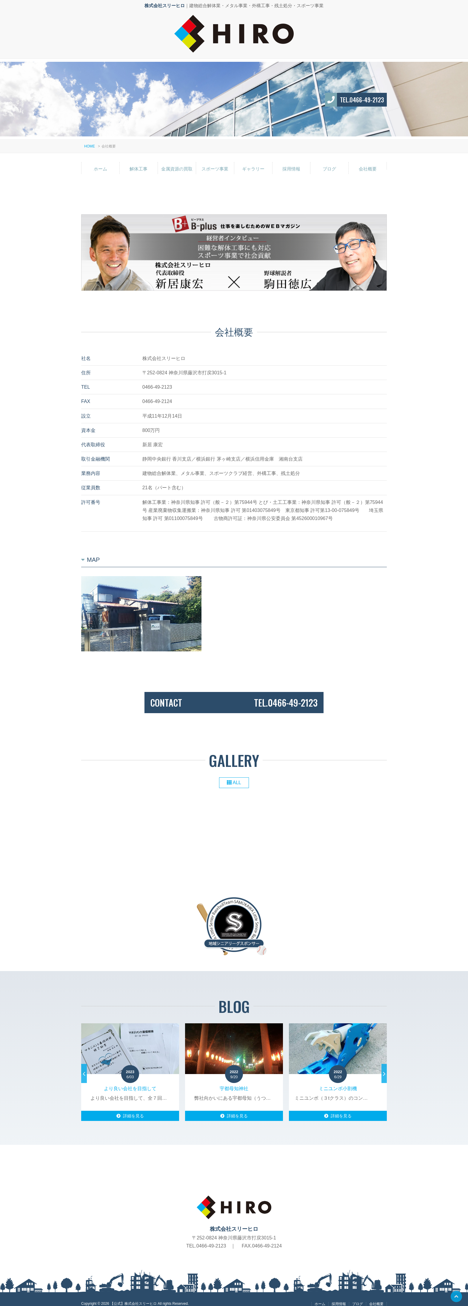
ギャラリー (253, 161)
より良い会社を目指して (130, 1081)
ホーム (100, 161)
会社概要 (368, 161)
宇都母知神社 (234, 1081)
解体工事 (138, 161)
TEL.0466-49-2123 (362, 92)
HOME (89, 139)
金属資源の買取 (177, 161)
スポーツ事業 (214, 161)
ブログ (329, 161)
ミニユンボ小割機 (338, 1081)
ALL (234, 776)
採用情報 (291, 161)
